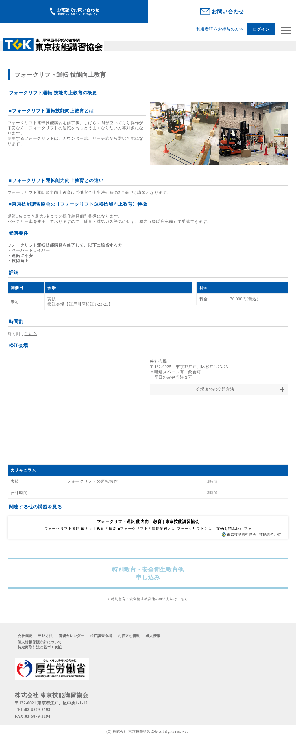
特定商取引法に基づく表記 (40, 647)
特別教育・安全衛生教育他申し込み (148, 573)
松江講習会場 (101, 636)
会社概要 (25, 636)
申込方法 (45, 636)
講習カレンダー (71, 636)
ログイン (261, 29)
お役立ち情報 (129, 636)
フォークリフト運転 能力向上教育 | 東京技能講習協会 (148, 521)
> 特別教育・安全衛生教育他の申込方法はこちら (148, 599)
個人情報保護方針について (40, 642)
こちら (30, 334)
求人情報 (153, 636)
